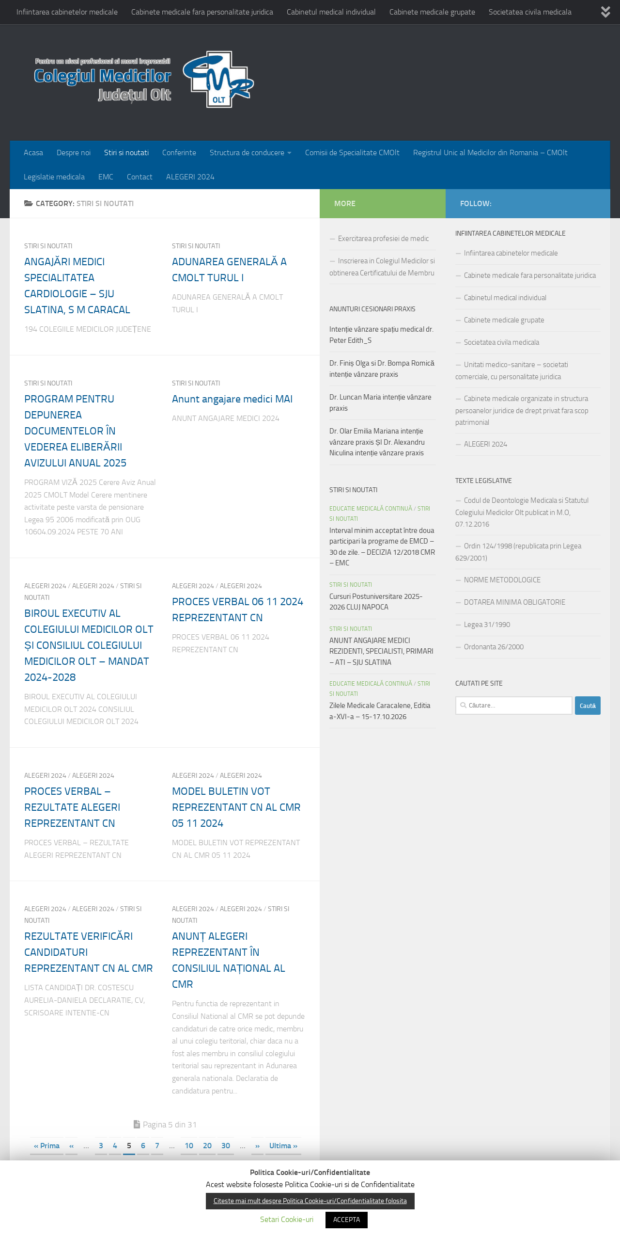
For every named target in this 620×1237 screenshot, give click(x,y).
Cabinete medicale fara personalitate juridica (202, 11)
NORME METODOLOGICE (502, 580)
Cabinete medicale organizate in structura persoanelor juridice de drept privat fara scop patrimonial (522, 410)
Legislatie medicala (54, 176)
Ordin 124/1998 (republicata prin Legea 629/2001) (518, 552)
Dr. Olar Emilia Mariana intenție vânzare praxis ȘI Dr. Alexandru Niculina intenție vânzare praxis (377, 442)
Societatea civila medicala (530, 11)
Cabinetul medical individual (331, 11)
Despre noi (74, 152)
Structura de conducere (247, 152)
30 (225, 1145)
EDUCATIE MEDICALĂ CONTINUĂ (370, 508)
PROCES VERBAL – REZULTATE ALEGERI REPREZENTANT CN (72, 807)
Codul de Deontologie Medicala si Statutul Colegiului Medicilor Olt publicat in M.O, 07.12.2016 (522, 512)
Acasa (33, 152)
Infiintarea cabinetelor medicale (67, 11)
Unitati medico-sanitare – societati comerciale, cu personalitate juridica (511, 370)
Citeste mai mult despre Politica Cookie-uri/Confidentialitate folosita (310, 1201)
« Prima (47, 1145)
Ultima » (283, 1145)
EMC (105, 176)
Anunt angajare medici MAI (232, 399)
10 (189, 1145)
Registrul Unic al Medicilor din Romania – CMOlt (490, 152)
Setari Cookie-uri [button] (286, 1219)
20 (207, 1145)
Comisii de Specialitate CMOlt (352, 152)
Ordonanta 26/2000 (494, 647)
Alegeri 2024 (45, 586)
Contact (140, 176)
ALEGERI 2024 (190, 176)
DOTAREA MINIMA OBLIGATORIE (514, 602)
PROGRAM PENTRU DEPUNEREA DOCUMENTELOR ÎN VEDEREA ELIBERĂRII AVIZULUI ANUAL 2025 (75, 431)
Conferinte (179, 152)
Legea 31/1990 (487, 624)
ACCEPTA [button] (346, 1220)
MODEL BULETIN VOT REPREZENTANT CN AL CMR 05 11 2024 (236, 807)
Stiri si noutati (126, 152)
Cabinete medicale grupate (432, 11)
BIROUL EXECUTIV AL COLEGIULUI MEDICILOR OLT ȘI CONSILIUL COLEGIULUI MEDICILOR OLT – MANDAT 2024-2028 (89, 645)
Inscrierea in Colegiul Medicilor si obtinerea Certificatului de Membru (382, 267)
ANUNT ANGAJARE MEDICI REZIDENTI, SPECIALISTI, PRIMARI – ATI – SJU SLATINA (381, 651)
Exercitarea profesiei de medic (383, 238)
